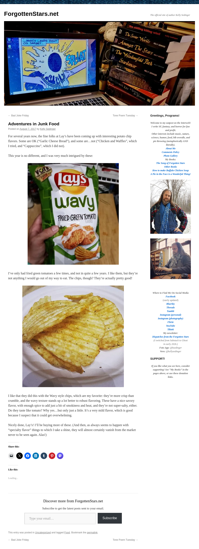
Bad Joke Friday (18, 115)
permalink (92, 532)
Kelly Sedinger (48, 129)
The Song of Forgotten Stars (170, 163)
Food (67, 532)
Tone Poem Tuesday (125, 115)
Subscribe (110, 518)
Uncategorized (43, 532)
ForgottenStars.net (31, 13)
